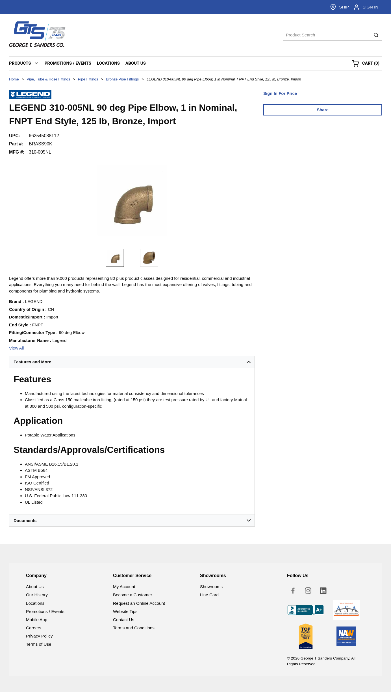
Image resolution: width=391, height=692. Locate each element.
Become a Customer (132, 594)
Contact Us (123, 619)
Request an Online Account (139, 603)
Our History (37, 594)
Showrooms (211, 586)
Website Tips (125, 611)
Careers (33, 627)
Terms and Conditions (134, 627)
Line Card (209, 594)
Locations (35, 603)
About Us (35, 586)
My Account (124, 586)
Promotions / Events (45, 611)
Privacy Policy (39, 636)
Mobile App (36, 619)
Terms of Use (38, 644)
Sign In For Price (280, 93)
